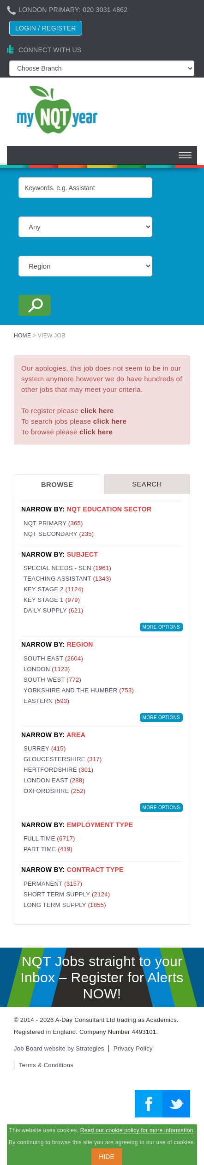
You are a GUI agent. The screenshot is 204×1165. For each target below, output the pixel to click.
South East (53, 658)
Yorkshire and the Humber (79, 690)
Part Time (48, 849)
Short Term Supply (67, 894)
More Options (161, 627)
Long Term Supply (65, 904)
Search (147, 484)
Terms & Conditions (46, 1065)
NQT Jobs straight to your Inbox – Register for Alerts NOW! (101, 977)
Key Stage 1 (52, 599)
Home (22, 335)
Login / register (45, 28)
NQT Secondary (59, 533)
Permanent (53, 883)
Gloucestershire (63, 759)
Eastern (46, 700)
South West (52, 679)
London (47, 669)
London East (54, 780)
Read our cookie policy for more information (136, 1130)
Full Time (49, 838)
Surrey (45, 748)
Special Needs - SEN (67, 567)
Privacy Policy (133, 1048)
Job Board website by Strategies (59, 1048)
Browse (57, 484)
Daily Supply (53, 610)
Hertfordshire (58, 769)
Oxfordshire (54, 790)
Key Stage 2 (54, 589)
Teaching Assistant (67, 578)
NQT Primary (53, 523)
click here (97, 410)
